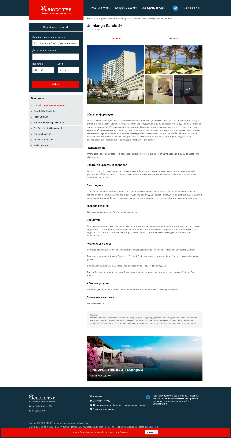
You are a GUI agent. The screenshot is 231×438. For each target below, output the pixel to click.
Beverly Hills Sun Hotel (43, 111)
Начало (92, 18)
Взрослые (37, 63)
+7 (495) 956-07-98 (40, 406)
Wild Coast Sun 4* (41, 145)
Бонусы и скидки (125, 8)
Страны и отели (99, 8)
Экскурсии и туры (152, 8)
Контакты (96, 396)
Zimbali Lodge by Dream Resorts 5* (49, 105)
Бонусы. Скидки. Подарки (116, 370)
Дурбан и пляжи (130, 18)
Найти (55, 84)
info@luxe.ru (37, 410)
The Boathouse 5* (41, 134)
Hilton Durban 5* (40, 116)
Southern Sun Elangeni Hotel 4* (47, 122)
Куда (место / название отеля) (49, 37)
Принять (151, 432)
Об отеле (116, 38)
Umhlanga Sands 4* (42, 139)
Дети (60, 63)
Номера (173, 38)
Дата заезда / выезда (44, 50)
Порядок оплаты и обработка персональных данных (117, 405)
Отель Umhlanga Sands (150, 18)
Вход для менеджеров (102, 409)
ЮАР (118, 18)
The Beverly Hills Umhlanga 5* (47, 128)
